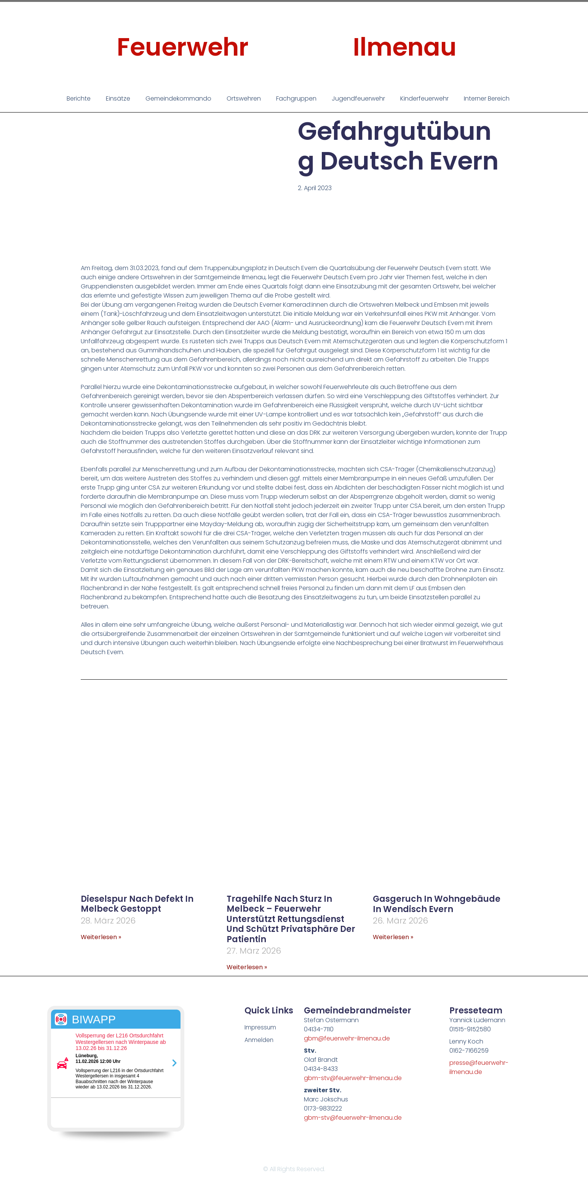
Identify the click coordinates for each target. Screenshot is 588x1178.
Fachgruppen (296, 98)
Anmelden (259, 1040)
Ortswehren (244, 98)
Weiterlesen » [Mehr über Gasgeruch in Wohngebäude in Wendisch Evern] (393, 937)
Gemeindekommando (178, 98)
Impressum (260, 1027)
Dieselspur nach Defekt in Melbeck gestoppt (137, 904)
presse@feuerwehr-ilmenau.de (478, 1067)
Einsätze (118, 98)
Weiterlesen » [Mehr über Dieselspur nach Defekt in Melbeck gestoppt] (101, 937)
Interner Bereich (487, 98)
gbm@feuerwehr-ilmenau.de (347, 1038)
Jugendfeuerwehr (358, 98)
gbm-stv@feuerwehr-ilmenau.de (353, 1078)
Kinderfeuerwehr (424, 98)
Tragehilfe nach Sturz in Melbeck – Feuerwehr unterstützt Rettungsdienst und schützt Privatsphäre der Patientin (291, 919)
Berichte (79, 98)
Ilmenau (405, 47)
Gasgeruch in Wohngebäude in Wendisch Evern (436, 904)
